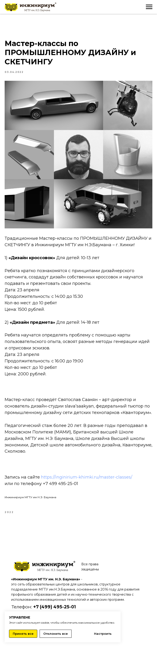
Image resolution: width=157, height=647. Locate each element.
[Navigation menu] (149, 7)
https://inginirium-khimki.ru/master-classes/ (86, 477)
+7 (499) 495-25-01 (54, 607)
